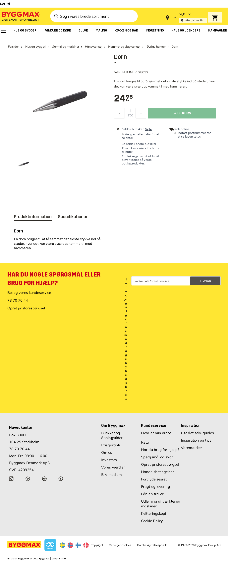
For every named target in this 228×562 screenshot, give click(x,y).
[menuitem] (3, 31)
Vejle (148, 129)
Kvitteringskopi (153, 513)
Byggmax (43, 558)
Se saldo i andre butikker (139, 144)
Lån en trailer (152, 494)
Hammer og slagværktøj (124, 46)
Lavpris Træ (59, 558)
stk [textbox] (130, 116)
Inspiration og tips (196, 440)
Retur (145, 442)
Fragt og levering (155, 486)
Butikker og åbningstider (112, 435)
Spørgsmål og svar (157, 457)
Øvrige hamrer (156, 46)
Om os (106, 452)
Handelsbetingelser (157, 471)
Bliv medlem (111, 474)
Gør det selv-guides (197, 433)
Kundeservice (153, 425)
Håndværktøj (93, 46)
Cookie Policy (152, 521)
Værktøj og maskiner (65, 46)
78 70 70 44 (17, 300)
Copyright (97, 545)
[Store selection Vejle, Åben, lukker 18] (193, 17)
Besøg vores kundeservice (29, 292)
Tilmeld (205, 280)
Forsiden (13, 46)
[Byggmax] (20, 16)
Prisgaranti (110, 445)
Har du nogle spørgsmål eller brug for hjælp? (54, 278)
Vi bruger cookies (120, 545)
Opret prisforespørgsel (26, 308)
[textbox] (123, 98)
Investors (109, 460)
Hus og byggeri (35, 46)
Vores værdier (113, 467)
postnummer (197, 133)
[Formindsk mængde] (119, 114)
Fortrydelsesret (154, 479)
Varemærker (191, 447)
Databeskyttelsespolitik (152, 545)
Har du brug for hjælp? (160, 449)
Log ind (5, 3)
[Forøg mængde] (141, 114)
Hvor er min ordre (156, 433)
